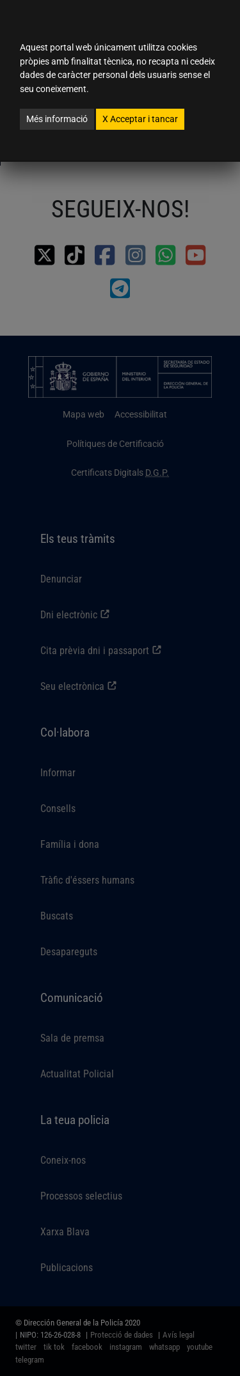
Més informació (57, 119)
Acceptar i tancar (140, 119)
